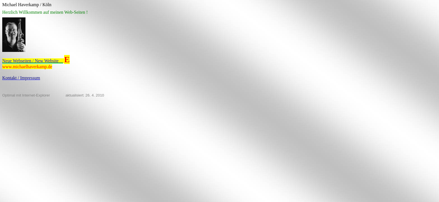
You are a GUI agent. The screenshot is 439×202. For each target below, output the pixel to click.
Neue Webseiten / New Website (32, 60)
